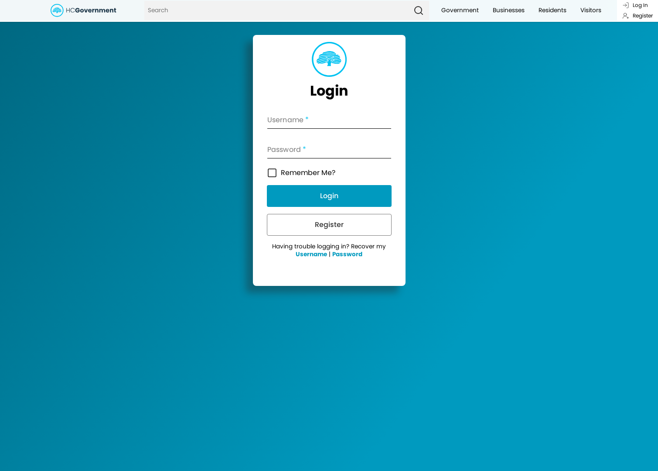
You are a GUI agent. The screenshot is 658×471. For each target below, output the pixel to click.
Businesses (509, 10)
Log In (635, 5)
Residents (552, 10)
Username (311, 254)
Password (347, 254)
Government (460, 10)
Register (637, 15)
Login (329, 196)
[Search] (276, 10)
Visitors (590, 10)
